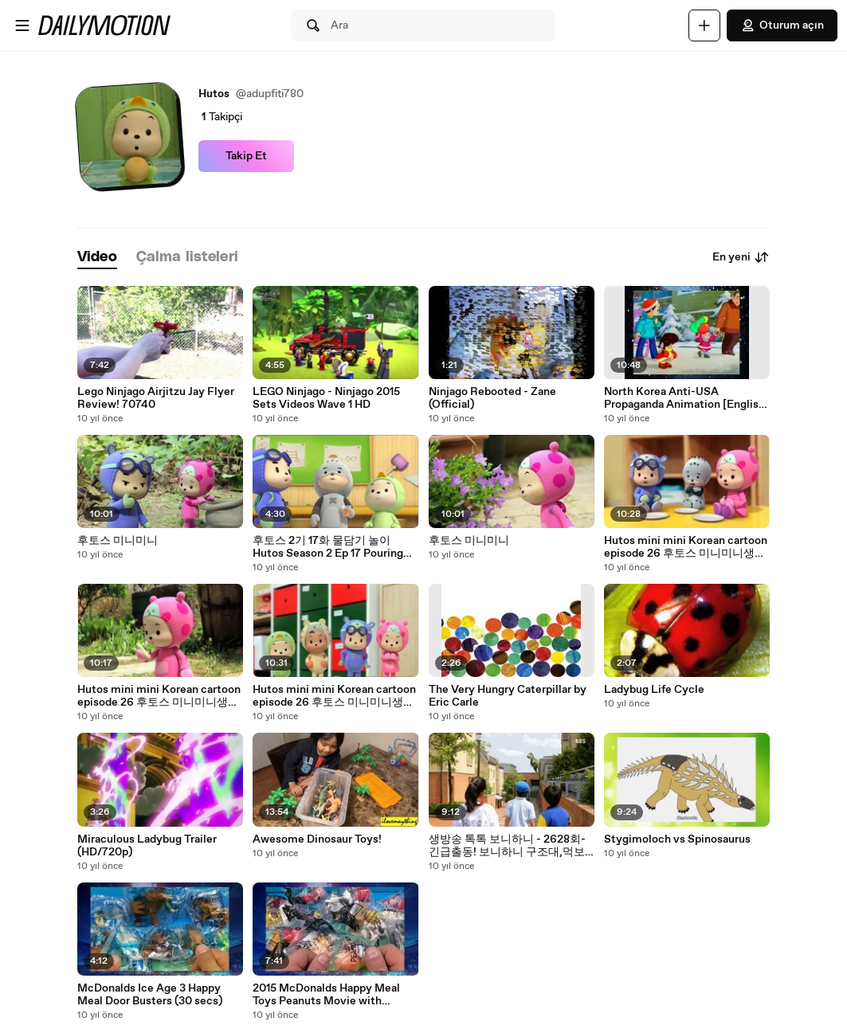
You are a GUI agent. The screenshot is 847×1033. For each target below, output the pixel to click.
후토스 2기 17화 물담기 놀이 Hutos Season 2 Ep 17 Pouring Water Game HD (328, 547)
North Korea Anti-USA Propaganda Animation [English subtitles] (684, 398)
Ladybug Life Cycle (654, 689)
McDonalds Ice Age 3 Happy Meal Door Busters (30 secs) (149, 995)
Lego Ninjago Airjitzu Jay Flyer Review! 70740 (155, 398)
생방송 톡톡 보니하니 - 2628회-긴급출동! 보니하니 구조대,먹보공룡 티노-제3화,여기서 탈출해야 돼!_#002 (511, 846)
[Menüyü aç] (22, 25)
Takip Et (246, 156)
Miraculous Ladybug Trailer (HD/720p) (147, 846)
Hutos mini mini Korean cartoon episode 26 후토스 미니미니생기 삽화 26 (685, 547)
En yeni (741, 257)
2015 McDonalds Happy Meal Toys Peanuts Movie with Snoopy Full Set (326, 995)
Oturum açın (782, 25)
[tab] (97, 258)
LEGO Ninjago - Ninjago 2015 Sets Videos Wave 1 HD (326, 398)
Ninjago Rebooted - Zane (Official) (492, 398)
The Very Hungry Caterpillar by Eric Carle (507, 696)
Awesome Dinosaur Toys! (317, 839)
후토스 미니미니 (117, 540)
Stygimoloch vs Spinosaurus (677, 839)
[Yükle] (704, 25)
